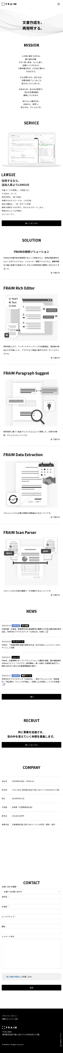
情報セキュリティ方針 (10, 1019)
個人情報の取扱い (13, 976)
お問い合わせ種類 (10, 886)
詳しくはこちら (31, 223)
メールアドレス (9, 916)
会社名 (5, 896)
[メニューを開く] (58, 4)
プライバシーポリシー (10, 1016)
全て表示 (55, 272)
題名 (3, 926)
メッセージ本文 (8, 936)
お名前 (5, 906)
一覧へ (31, 696)
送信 (31, 987)
